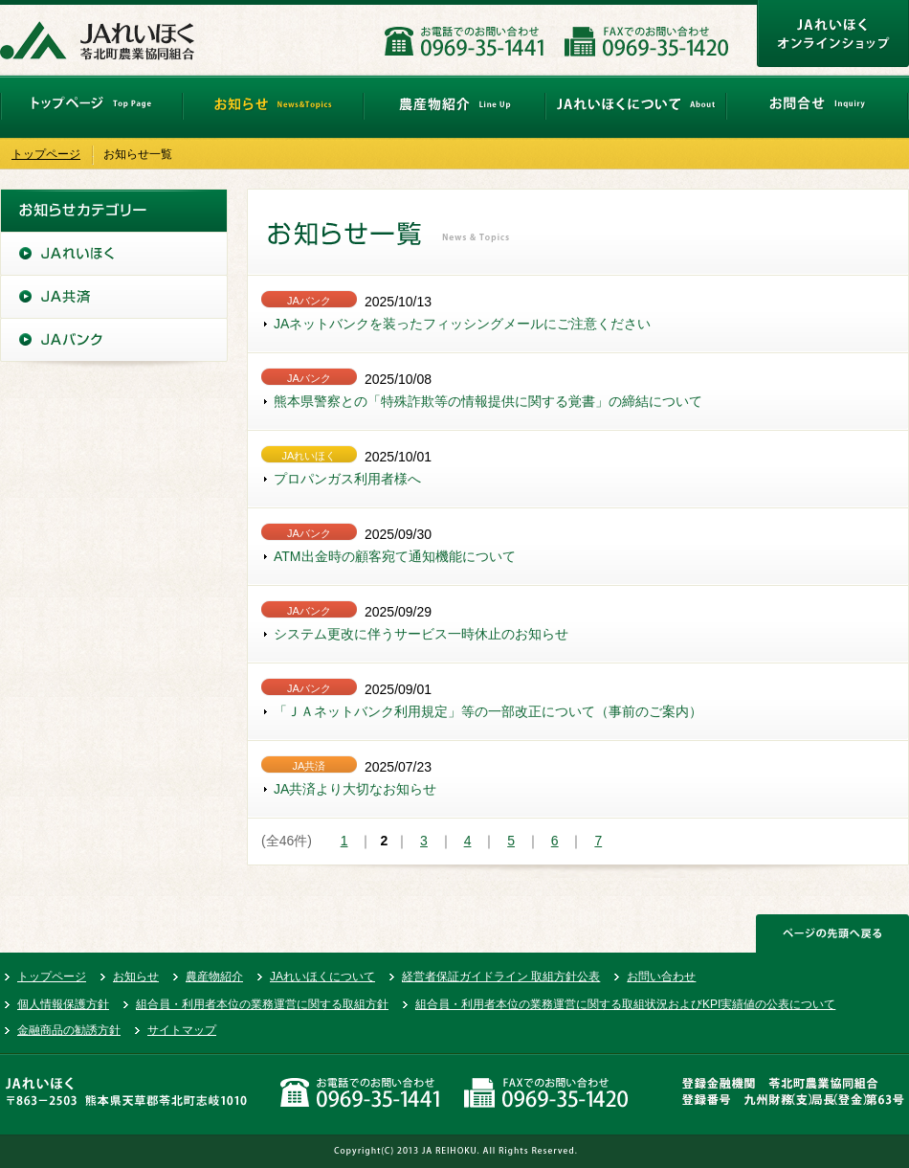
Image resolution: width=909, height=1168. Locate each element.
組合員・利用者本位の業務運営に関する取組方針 (262, 1004)
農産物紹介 (214, 976)
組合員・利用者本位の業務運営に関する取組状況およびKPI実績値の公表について (625, 1004)
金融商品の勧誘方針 (69, 1030)
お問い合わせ (661, 976)
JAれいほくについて (322, 976)
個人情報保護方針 (63, 1004)
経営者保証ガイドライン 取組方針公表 (501, 976)
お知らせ (136, 976)
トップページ (45, 154)
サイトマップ (181, 1030)
